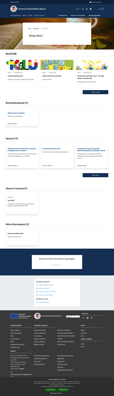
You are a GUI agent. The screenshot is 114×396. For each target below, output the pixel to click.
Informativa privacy (62, 364)
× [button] (112, 378)
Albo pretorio (60, 358)
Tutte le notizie (95, 92)
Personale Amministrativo (17, 344)
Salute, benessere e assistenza (65, 341)
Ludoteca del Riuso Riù (15, 76)
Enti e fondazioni (14, 339)
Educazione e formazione (64, 330)
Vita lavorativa (38, 336)
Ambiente (60, 339)
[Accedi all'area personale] (96, 2)
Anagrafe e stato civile (40, 330)
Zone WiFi (10, 197)
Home (29, 28)
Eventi (82, 346)
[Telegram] (87, 9)
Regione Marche (14, 2)
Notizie (83, 330)
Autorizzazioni (61, 344)
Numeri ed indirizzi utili (15, 233)
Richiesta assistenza (39, 364)
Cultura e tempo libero (40, 333)
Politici (12, 341)
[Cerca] (102, 9)
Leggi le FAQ (37, 361)
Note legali (60, 367)
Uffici (11, 336)
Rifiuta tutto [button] (63, 389)
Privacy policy (61, 361)
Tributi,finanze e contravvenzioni (66, 336)
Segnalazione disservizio (40, 358)
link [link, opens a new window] (72, 386)
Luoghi (82, 344)
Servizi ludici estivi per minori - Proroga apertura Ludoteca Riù (90, 77)
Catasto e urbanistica (39, 341)
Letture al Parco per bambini (52, 76)
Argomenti (36, 28)
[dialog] (57, 386)
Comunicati (84, 333)
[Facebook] (79, 9)
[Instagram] (83, 9)
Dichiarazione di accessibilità (65, 370)
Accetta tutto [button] (51, 389)
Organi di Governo (15, 330)
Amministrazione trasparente (65, 356)
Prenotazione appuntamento (41, 356)
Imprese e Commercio (39, 339)
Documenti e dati (15, 347)
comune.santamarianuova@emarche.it (21, 374)
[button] (57, 393)
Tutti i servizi (95, 175)
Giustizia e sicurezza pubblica (65, 333)
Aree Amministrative (16, 333)
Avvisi (9, 72)
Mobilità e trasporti (39, 344)
